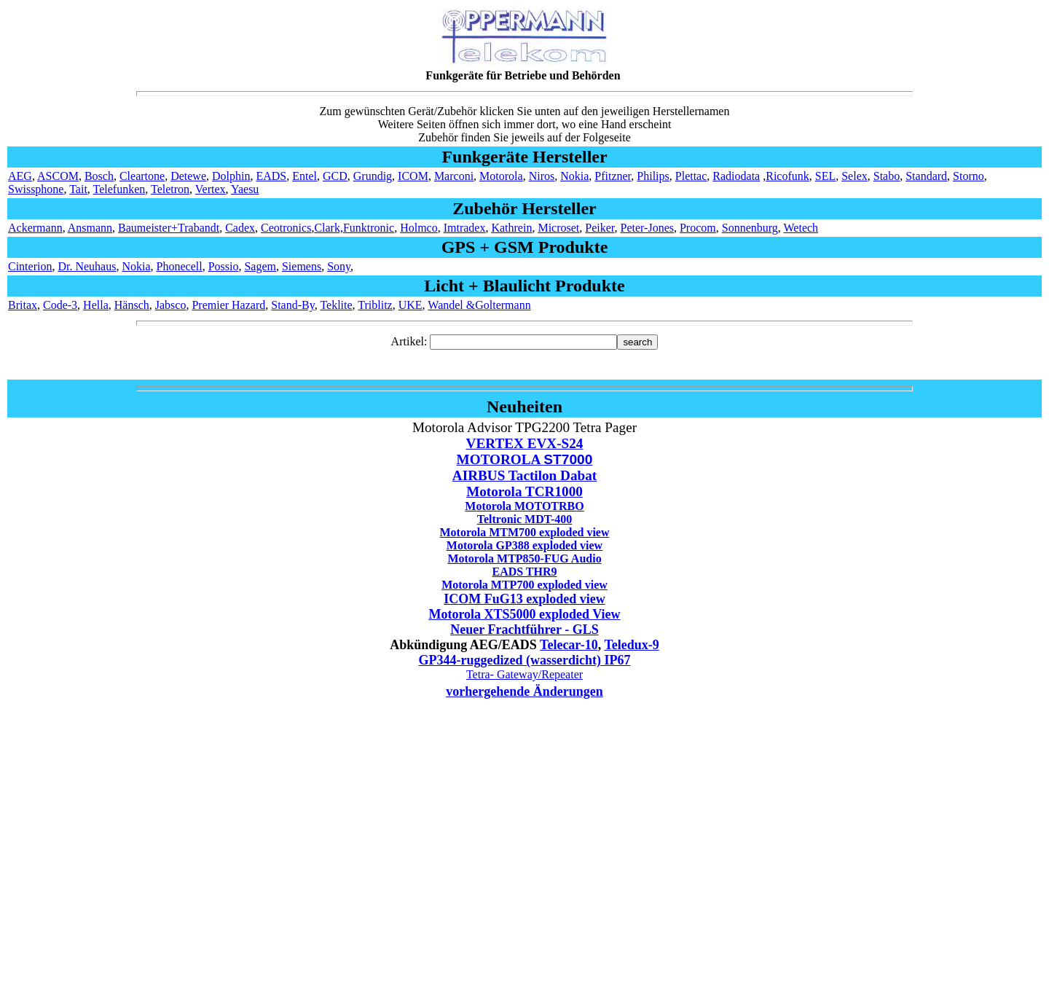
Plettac (691, 176)
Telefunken (119, 189)
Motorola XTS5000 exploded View (524, 614)
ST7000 (567, 459)
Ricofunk (787, 176)
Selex (854, 176)
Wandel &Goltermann (479, 305)
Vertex (210, 189)
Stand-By (292, 305)
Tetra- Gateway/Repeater (524, 674)
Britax (22, 305)
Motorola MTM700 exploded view (524, 532)
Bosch (99, 176)
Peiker (599, 227)
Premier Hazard (228, 305)
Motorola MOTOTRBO (524, 506)
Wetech (801, 227)
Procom (698, 227)
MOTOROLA (500, 459)
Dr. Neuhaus (87, 266)
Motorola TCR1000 (524, 491)
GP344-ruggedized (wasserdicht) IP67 (525, 660)
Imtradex (465, 227)
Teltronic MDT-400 (525, 519)
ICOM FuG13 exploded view (524, 599)
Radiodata (736, 176)
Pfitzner (612, 176)
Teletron (170, 189)
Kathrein (511, 227)
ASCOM (58, 176)
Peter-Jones (647, 227)
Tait (78, 189)
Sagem (260, 266)
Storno (968, 176)
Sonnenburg (750, 227)
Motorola (501, 176)
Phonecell (180, 266)
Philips (653, 176)
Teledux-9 (631, 645)
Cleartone (142, 176)
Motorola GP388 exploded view (524, 545)
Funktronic (368, 227)
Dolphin (231, 176)
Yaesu (245, 189)
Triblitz (375, 305)
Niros (542, 176)
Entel (304, 176)
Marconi (454, 176)
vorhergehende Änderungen (524, 691)
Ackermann (35, 227)
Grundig (372, 176)
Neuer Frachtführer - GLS (524, 629)
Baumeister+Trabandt (168, 227)
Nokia (574, 176)
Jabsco (170, 305)
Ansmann (90, 227)
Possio (223, 266)
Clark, (328, 227)
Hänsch (131, 305)
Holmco (419, 227)
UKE (410, 305)
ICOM (413, 176)
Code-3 (60, 305)
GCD (335, 176)
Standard (926, 176)
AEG (20, 176)
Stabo (886, 176)
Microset (558, 227)
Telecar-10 (569, 645)
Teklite (336, 305)
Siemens (301, 266)
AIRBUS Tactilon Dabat (524, 475)
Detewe (188, 176)
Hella (96, 305)
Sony (338, 266)
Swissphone (35, 189)
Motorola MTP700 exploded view (524, 585)
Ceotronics (286, 227)
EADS (271, 176)
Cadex (240, 227)
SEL (825, 176)
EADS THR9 (524, 571)
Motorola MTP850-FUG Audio (524, 558)
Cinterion (30, 266)
